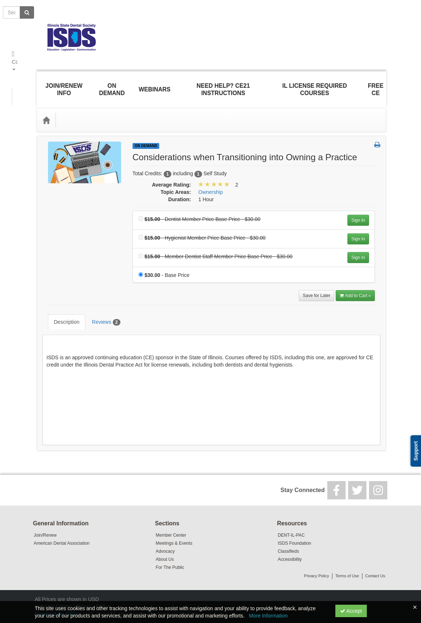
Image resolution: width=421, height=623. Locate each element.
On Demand (111, 84)
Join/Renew (45, 513)
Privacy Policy (316, 554)
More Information (268, 616)
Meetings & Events (174, 521)
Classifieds (288, 529)
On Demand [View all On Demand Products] (146, 135)
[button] (377, 134)
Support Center (53, 585)
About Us (165, 537)
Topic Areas (78, 109)
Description (61, 305)
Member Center (171, 513)
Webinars (154, 84)
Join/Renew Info (63, 84)
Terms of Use (347, 554)
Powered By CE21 (57, 592)
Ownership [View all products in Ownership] (210, 181)
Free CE (376, 84)
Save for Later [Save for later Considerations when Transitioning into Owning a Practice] (316, 284)
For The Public (170, 545)
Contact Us (375, 554)
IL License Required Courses (315, 84)
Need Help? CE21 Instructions (223, 84)
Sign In (358, 209)
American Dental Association (62, 521)
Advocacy (165, 529)
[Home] (46, 109)
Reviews (100, 306)
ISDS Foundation (294, 521)
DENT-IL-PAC (291, 513)
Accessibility (290, 537)
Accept (351, 611)
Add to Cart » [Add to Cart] (355, 284)
